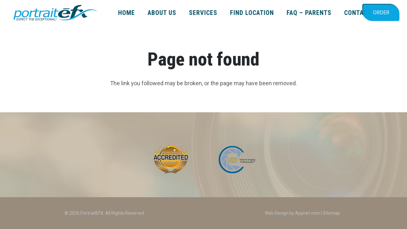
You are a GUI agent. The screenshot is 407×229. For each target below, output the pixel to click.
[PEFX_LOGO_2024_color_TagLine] (55, 12)
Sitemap (331, 213)
